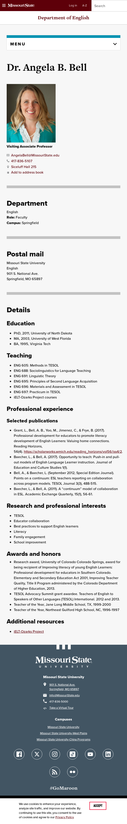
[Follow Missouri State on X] (37, 754)
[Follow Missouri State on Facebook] (19, 754)
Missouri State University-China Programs (63, 739)
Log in (73, 5)
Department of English (63, 17)
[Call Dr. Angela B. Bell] (19, 160)
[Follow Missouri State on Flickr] (72, 772)
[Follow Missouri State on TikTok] (72, 754)
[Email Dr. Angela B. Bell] (33, 154)
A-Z (84, 5)
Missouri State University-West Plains (63, 733)
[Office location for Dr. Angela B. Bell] (21, 166)
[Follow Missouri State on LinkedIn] (108, 754)
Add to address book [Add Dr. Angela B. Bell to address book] (25, 172)
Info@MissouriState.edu (64, 695)
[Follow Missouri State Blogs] (54, 772)
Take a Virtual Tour (61, 708)
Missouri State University (63, 727)
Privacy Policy (64, 817)
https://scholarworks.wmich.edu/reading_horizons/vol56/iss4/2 (73, 451)
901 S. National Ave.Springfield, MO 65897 (64, 687)
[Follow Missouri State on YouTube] (90, 754)
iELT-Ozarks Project (29, 631)
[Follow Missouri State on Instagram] (54, 754)
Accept (97, 806)
